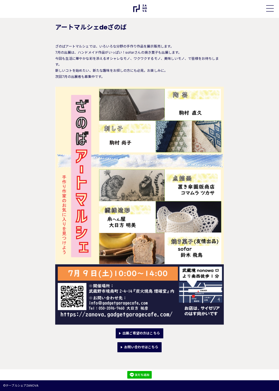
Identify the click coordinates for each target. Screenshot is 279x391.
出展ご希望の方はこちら (141, 333)
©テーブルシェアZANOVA (20, 385)
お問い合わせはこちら (141, 347)
